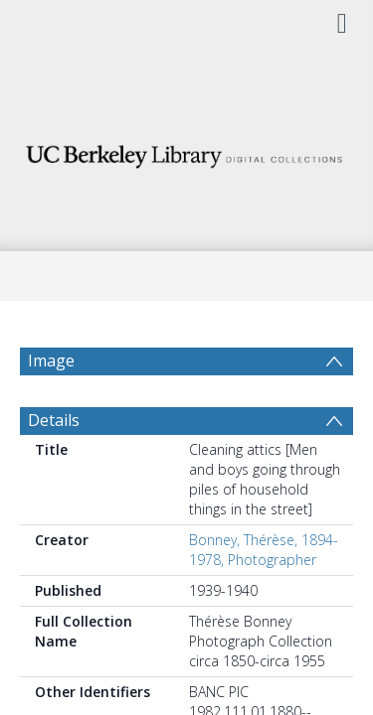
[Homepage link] (187, 151)
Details (54, 420)
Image (51, 360)
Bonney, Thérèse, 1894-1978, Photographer (263, 549)
